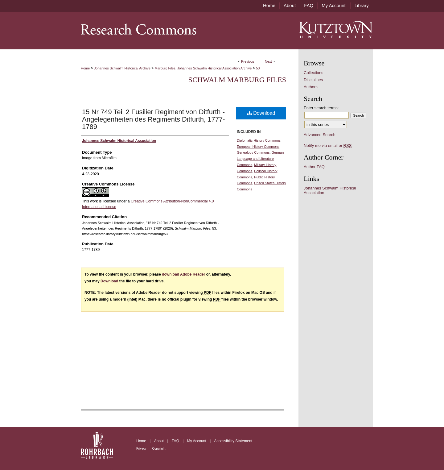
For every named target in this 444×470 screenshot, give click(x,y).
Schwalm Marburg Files (237, 80)
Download (261, 113)
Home (85, 68)
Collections (313, 72)
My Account (197, 441)
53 (258, 68)
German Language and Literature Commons (260, 159)
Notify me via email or (328, 145)
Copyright (159, 448)
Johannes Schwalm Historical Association (330, 190)
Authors (311, 87)
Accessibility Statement (233, 441)
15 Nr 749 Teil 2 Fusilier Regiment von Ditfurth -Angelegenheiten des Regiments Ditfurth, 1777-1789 (153, 119)
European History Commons (258, 146)
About (159, 441)
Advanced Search (319, 134)
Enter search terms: (321, 108)
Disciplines (313, 79)
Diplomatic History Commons (259, 140)
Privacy (141, 448)
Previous (247, 61)
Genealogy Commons (253, 152)
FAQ (176, 441)
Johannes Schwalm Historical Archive (122, 68)
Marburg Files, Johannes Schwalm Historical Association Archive (203, 68)
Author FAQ (314, 166)
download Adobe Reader (183, 274)
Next (268, 61)
